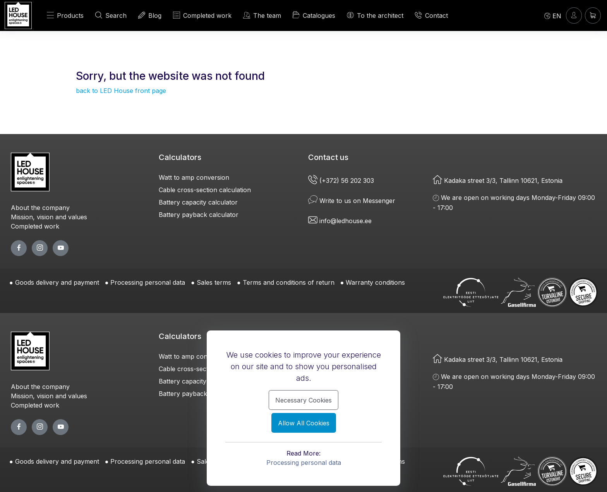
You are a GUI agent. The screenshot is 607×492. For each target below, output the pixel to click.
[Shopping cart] (593, 15)
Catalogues (314, 15)
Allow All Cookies (303, 423)
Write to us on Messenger (351, 201)
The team (262, 15)
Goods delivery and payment (57, 282)
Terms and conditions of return (288, 282)
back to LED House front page (121, 91)
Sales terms (214, 282)
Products (65, 15)
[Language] (552, 15)
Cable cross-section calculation (205, 190)
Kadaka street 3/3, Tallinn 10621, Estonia (497, 180)
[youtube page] (61, 248)
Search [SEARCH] (111, 15)
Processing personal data (147, 282)
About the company (40, 208)
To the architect (375, 15)
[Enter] (574, 15)
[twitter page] (40, 248)
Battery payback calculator (198, 214)
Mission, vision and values (49, 217)
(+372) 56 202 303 (342, 180)
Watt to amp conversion (194, 177)
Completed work (35, 226)
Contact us (328, 157)
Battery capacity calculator (198, 202)
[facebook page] (19, 248)
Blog (149, 15)
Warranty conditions (375, 282)
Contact (431, 15)
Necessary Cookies (303, 400)
